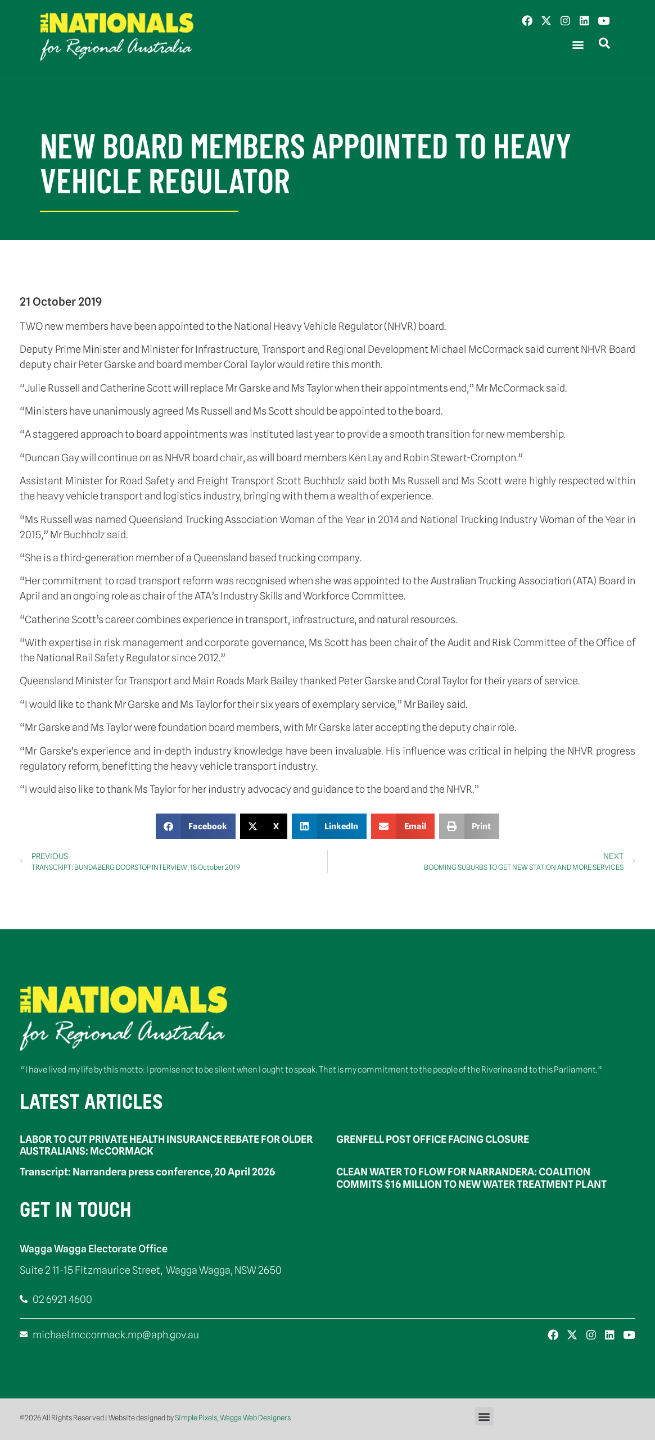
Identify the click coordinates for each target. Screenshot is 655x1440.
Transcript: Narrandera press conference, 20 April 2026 (147, 1172)
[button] (578, 44)
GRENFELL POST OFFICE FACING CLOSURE (432, 1139)
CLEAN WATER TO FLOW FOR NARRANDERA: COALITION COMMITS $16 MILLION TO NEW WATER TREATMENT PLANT (471, 1178)
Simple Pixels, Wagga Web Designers (233, 1417)
